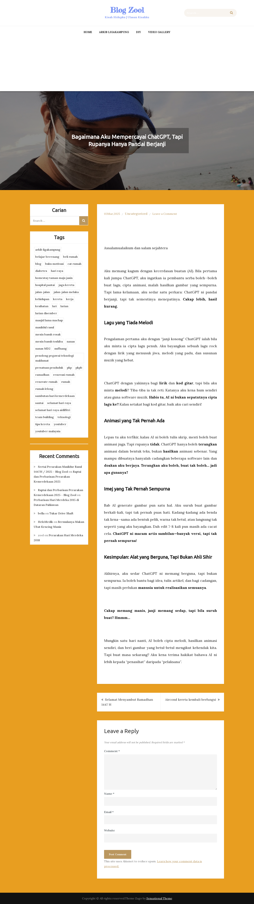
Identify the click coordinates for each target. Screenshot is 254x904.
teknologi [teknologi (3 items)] (64, 417)
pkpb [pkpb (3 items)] (79, 367)
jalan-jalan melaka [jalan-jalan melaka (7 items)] (66, 292)
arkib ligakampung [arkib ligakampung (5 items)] (47, 249)
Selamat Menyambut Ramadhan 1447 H (127, 702)
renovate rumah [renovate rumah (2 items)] (46, 381)
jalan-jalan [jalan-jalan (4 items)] (42, 292)
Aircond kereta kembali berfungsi (190, 700)
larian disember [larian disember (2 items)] (46, 313)
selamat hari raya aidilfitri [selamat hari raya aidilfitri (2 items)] (52, 410)
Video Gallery (159, 32)
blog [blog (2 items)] (38, 263)
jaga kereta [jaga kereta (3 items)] (66, 285)
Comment (112, 751)
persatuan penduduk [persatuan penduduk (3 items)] (49, 367)
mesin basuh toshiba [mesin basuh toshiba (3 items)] (49, 341)
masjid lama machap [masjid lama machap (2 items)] (49, 320)
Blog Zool (127, 9)
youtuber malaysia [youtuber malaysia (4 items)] (47, 431)
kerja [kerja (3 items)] (69, 299)
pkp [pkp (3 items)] (69, 367)
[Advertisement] (127, 63)
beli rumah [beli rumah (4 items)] (70, 256)
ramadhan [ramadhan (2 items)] (42, 374)
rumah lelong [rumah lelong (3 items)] (44, 389)
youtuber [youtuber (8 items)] (60, 424)
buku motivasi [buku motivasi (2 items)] (54, 263)
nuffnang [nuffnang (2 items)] (60, 348)
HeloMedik (45, 522)
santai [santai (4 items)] (39, 403)
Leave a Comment (164, 213)
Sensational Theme (159, 898)
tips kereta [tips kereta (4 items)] (42, 424)
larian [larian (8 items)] (64, 306)
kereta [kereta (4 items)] (57, 299)
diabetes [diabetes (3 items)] (41, 271)
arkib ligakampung (114, 32)
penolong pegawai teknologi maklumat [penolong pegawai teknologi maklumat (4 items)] (54, 358)
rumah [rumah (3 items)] (65, 381)
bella (41, 513)
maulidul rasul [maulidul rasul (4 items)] (44, 327)
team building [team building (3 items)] (44, 417)
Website (109, 830)
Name (109, 793)
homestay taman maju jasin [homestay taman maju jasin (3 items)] (53, 278)
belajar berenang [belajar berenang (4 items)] (47, 256)
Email (109, 812)
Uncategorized (136, 214)
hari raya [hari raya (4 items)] (57, 271)
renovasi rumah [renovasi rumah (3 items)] (63, 374)
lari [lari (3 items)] (54, 306)
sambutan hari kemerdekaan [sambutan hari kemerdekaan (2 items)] (55, 396)
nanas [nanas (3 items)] (71, 341)
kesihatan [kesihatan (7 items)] (41, 306)
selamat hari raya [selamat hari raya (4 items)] (59, 403)
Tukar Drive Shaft (61, 513)
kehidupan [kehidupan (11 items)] (42, 299)
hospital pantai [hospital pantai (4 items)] (45, 285)
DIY (138, 32)
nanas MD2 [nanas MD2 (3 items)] (42, 348)
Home (88, 32)
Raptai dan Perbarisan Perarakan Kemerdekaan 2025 (57, 476)
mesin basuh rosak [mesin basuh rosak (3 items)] (48, 334)
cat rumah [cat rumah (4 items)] (74, 263)
